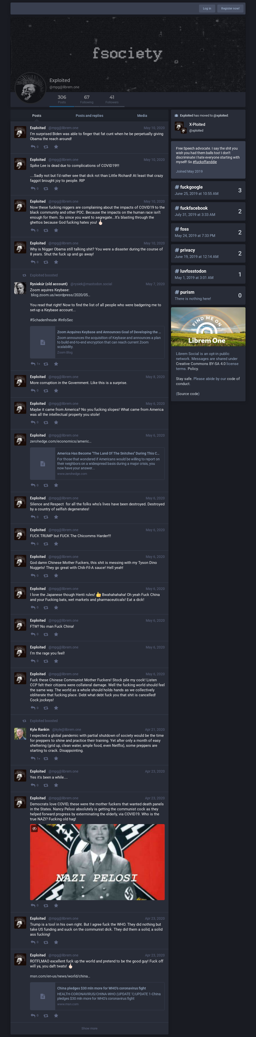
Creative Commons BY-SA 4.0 (201, 364)
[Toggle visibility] (34, 828)
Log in (207, 8)
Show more (90, 1028)
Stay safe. (184, 379)
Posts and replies (89, 116)
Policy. (193, 369)
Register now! (230, 8)
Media (142, 116)
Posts (36, 116)
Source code (187, 394)
